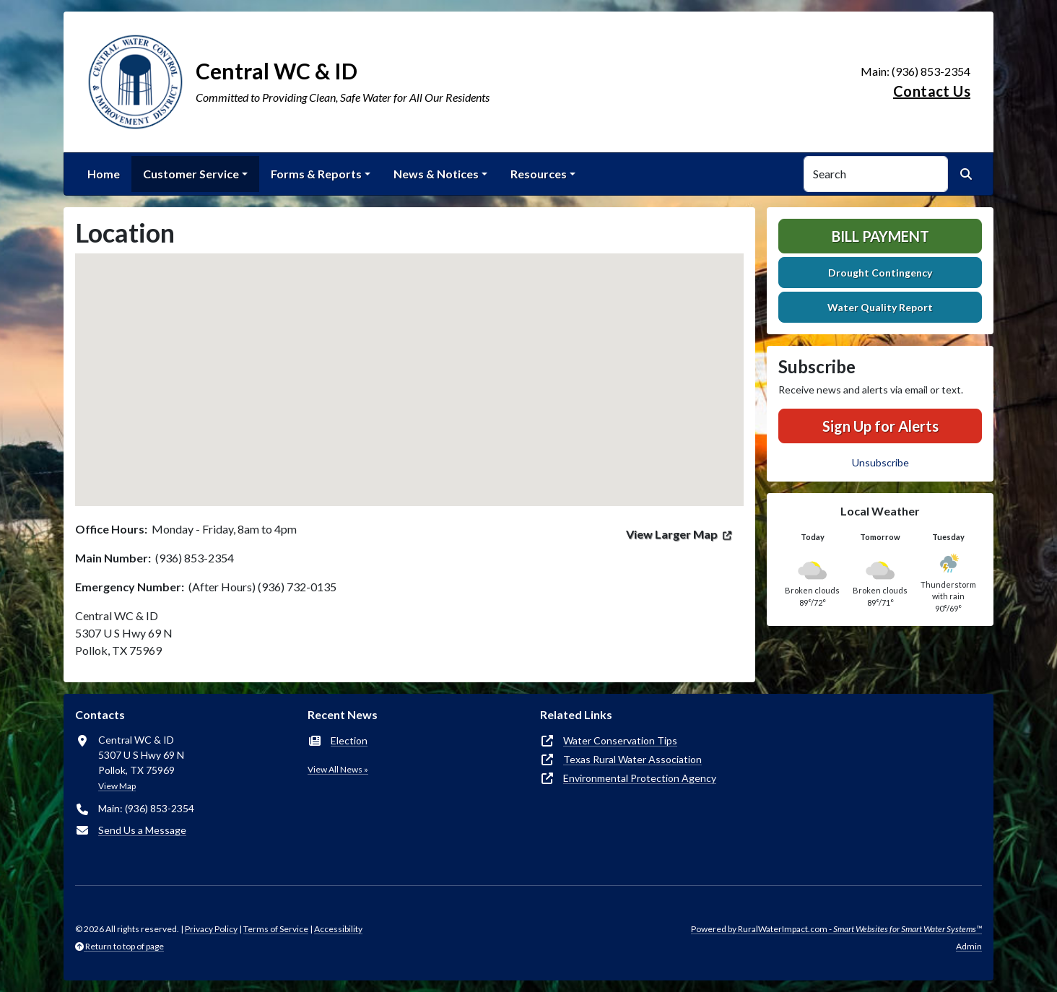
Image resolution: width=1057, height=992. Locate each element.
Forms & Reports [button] (316, 173)
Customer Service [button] (191, 173)
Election (349, 740)
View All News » (338, 769)
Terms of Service (275, 928)
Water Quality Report (880, 307)
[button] (409, 366)
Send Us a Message (142, 830)
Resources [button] (538, 173)
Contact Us (931, 91)
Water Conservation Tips (620, 740)
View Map (117, 785)
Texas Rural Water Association (632, 759)
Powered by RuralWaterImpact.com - (836, 928)
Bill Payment (880, 236)
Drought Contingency (880, 272)
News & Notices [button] (436, 173)
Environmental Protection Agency (639, 778)
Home (103, 173)
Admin (969, 946)
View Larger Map (672, 534)
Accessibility (338, 928)
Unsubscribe (880, 462)
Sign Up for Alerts (880, 426)
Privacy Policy (211, 928)
